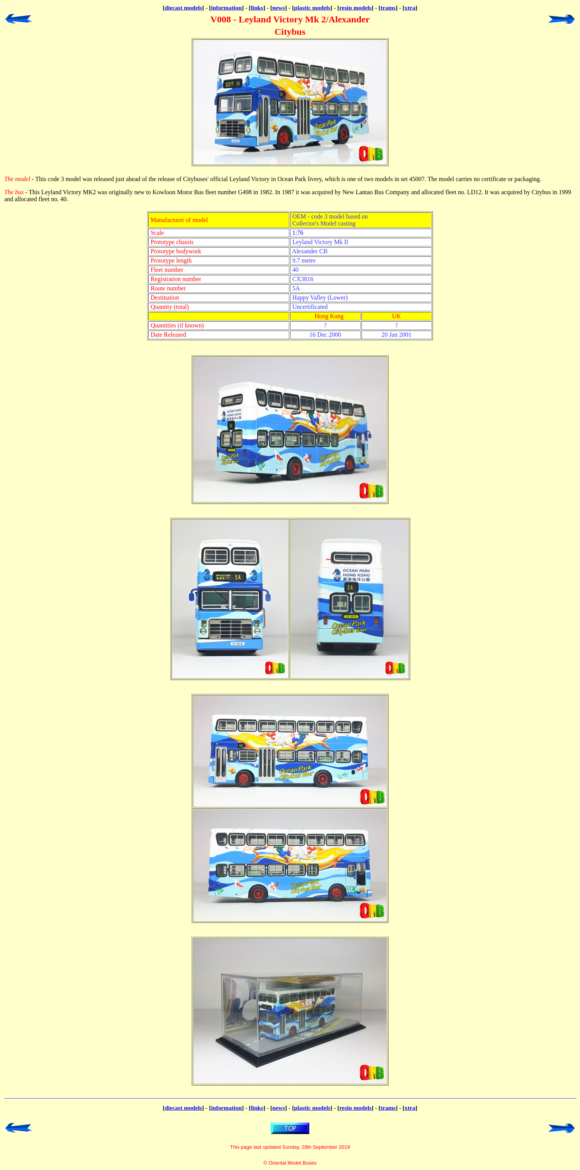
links (257, 7)
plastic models (312, 7)
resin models (355, 7)
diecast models (183, 7)
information (226, 7)
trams (387, 7)
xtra (410, 7)
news (278, 7)
